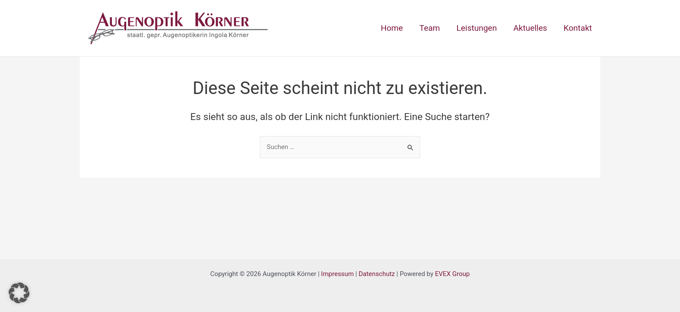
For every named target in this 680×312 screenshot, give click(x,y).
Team (429, 28)
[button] (19, 293)
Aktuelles (530, 28)
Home (392, 28)
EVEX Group (452, 274)
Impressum (337, 274)
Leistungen (477, 28)
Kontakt (578, 28)
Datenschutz (377, 274)
